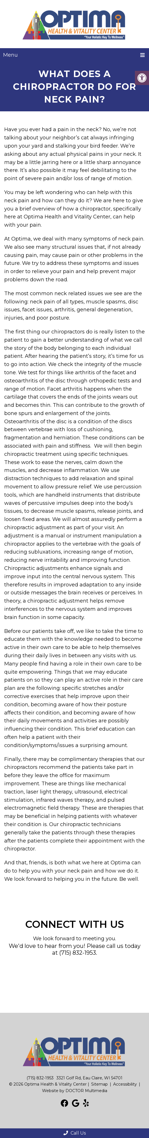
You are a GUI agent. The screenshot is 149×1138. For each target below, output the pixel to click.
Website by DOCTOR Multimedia (74, 1090)
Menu (10, 55)
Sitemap (99, 1084)
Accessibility (125, 1084)
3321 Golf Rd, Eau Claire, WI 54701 (89, 1077)
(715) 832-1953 (77, 952)
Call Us (74, 1133)
